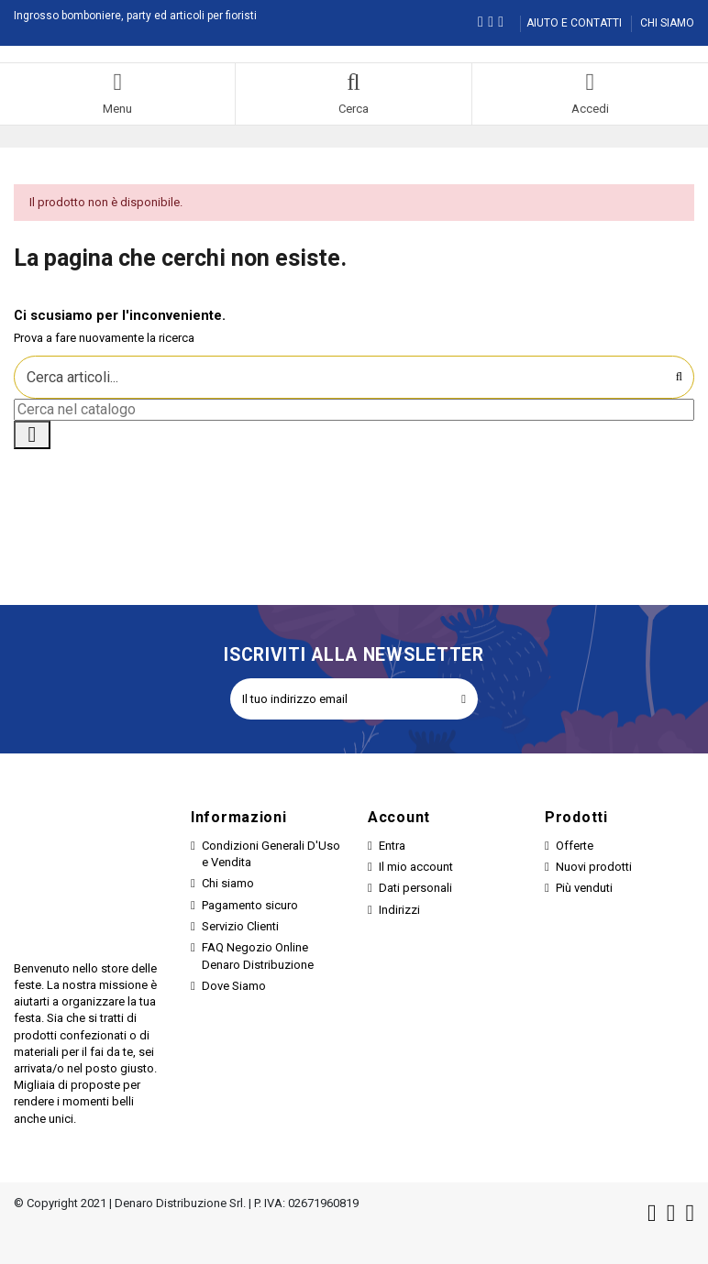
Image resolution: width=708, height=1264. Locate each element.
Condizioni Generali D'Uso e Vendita (271, 854)
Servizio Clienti (240, 926)
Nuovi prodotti (594, 867)
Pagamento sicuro (250, 905)
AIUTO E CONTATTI (575, 22)
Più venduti (584, 888)
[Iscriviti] (463, 699)
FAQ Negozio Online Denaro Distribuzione (258, 955)
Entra (392, 845)
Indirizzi (399, 910)
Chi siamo (228, 883)
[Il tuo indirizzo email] (339, 699)
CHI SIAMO (667, 22)
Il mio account (416, 867)
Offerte (574, 845)
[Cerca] (354, 410)
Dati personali (415, 888)
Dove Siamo (234, 986)
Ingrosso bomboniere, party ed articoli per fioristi (135, 15)
